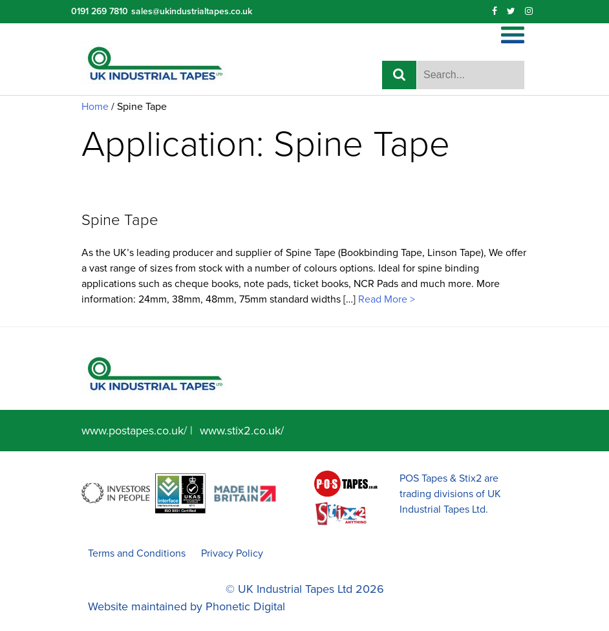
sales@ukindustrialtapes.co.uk (191, 11)
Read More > (385, 299)
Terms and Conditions (137, 553)
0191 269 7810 (99, 11)
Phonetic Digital (245, 606)
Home (95, 106)
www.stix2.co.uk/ (242, 430)
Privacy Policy (232, 553)
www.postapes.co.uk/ (134, 430)
